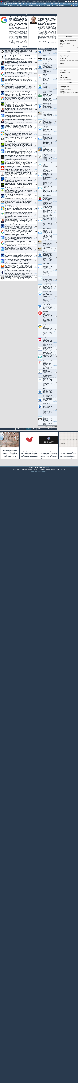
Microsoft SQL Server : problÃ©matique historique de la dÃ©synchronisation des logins (47, 364)
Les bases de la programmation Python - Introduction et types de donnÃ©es (47, 330)
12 (36, 57)
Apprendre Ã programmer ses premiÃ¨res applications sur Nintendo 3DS (47, 420)
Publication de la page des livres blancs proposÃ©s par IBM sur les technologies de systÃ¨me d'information (47, 383)
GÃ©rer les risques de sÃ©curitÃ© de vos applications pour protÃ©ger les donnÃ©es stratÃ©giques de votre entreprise (47, 211)
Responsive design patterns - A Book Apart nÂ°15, (47, 393)
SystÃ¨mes (75, 3)
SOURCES (43, 5)
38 (36, 277)
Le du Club (64, 86)
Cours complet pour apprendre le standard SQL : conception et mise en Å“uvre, (47, 89)
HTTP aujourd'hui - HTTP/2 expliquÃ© (47, 249)
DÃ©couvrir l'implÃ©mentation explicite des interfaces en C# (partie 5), (47, 158)
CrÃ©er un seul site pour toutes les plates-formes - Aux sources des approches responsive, (47, 410)
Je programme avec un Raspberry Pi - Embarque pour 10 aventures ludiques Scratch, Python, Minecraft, (47, 258)
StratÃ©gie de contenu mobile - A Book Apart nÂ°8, (47, 69)
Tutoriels (14, 1)
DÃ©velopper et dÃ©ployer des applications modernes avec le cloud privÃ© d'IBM (47, 270)
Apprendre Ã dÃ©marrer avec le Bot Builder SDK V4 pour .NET (47, 122)
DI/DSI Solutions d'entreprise (14, 3)
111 (35, 62)
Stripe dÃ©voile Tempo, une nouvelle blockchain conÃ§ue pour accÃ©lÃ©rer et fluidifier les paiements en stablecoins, (18, 157)
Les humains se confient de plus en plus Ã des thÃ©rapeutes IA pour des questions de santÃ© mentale (18, 226)
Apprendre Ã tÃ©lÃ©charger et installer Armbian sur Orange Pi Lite (47, 115)
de (65, 88)
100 (35, 109)
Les (64, 55)
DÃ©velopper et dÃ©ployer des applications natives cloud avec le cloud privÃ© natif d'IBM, (47, 191)
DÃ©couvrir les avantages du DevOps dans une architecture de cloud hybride (47, 235)
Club (58, 1)
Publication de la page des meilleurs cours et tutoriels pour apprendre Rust (47, 60)
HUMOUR (61, 5)
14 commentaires (22, 46)
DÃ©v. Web (43, 3)
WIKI (53, 5)
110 (35, 214)
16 (36, 98)
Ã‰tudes (48, 1)
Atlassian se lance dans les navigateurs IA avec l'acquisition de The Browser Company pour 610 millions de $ (18, 128)
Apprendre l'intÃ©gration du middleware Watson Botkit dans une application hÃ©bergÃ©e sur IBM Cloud (47, 141)
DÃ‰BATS (48, 5)
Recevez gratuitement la (67, 40)
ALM (30, 3)
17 (55, 200)
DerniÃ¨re (51, 429)
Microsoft (34, 3)
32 (34, 429)
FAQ (19, 1)
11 (36, 272)
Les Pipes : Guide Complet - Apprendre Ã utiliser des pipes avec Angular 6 (47, 341)
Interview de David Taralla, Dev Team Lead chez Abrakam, (47, 243)
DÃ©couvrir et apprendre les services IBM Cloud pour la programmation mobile (47, 130)
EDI (49, 3)
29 (18, 429)
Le (61, 58)
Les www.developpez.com (66, 89)
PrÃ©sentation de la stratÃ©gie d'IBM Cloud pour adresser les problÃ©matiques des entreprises (47, 297)
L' (62, 63)
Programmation (54, 3)
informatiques (64, 77)
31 (28, 429)
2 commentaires (52, 42)
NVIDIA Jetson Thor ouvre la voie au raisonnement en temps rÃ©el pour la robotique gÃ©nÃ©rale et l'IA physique (18, 185)
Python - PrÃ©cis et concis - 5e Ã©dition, (47, 108)
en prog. (64, 75)
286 (35, 86)
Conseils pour (65, 79)
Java (39, 3)
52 (55, 98)
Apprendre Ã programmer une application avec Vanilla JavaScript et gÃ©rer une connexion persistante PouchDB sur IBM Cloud (47, 179)
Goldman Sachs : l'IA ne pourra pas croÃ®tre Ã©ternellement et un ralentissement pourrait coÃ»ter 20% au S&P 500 (18, 87)
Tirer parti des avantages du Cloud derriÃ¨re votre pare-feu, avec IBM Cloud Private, (47, 223)
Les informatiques (65, 56)
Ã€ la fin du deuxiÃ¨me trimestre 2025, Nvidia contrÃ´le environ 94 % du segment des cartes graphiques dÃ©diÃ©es (18, 163)
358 (35, 73)
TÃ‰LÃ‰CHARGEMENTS (34, 5)
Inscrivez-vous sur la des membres (68, 62)
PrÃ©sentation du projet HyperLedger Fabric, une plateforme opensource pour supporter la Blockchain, (47, 167)
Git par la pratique (47, 53)
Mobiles (69, 3)
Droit (54, 1)
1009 (35, 226)
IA (26, 3)
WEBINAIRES (20, 5)
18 (36, 133)
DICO (57, 5)
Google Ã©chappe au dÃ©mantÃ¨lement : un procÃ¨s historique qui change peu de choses (18, 243)
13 (36, 190)
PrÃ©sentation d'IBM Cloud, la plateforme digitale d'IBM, (47, 280)
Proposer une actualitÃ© (51, 426)
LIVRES (25, 5)
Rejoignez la (65, 43)
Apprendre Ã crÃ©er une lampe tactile (47, 357)
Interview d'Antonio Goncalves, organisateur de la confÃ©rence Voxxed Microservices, (47, 79)
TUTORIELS (10, 5)
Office (64, 3)
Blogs (24, 1)
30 (23, 429)
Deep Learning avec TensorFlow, (47, 401)
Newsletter (35, 1)
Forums (7, 1)
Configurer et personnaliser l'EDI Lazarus (47, 150)
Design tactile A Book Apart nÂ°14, (47, 307)
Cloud (23, 3)
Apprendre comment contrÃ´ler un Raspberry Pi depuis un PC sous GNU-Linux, (47, 201)
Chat (28, 1)
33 (39, 429)
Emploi (42, 1)
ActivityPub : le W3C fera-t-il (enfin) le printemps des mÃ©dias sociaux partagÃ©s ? (47, 350)
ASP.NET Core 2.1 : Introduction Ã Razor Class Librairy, (47, 287)
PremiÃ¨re (5, 429)
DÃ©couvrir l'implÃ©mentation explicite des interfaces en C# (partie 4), (47, 373)
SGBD (60, 3)
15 (36, 231)
